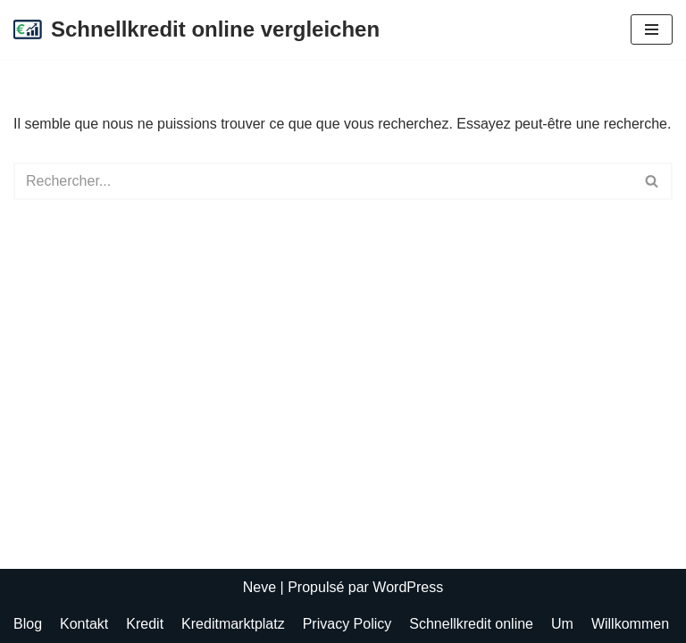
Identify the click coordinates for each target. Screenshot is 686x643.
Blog (27, 623)
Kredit (144, 623)
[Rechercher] (322, 181)
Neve (259, 587)
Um (562, 623)
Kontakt (84, 623)
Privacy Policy (347, 623)
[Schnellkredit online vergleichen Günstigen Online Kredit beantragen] (196, 29)
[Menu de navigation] (652, 29)
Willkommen (630, 623)
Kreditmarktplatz (233, 623)
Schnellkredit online (471, 623)
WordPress (407, 587)
